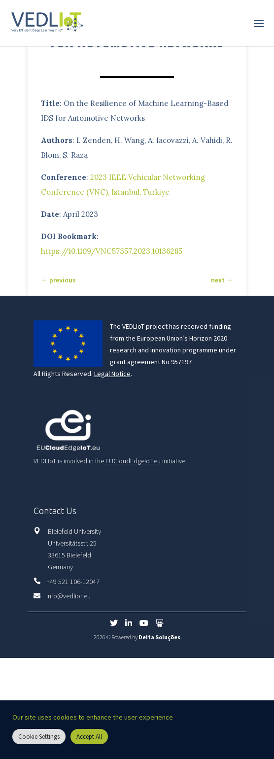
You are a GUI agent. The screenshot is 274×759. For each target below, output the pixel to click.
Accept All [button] (89, 736)
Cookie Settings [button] (39, 736)
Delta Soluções (159, 637)
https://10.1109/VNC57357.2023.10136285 (111, 251)
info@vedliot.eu (68, 595)
